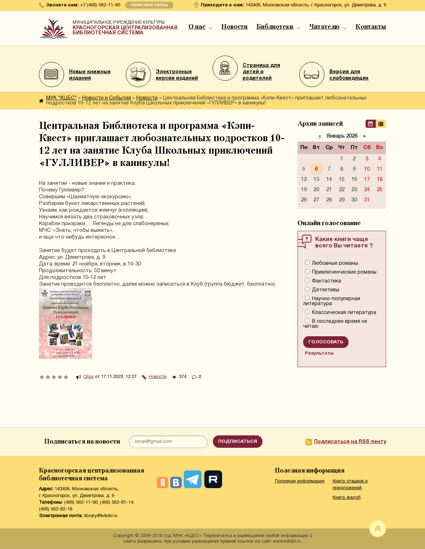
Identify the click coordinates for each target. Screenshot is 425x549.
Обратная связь (149, 5)
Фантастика (326, 281)
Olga (88, 377)
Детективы (325, 290)
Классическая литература (343, 312)
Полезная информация (299, 481)
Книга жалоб (347, 498)
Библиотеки (278, 27)
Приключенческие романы (343, 272)
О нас (200, 27)
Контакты (371, 27)
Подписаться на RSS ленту (350, 442)
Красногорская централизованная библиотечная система (126, 26)
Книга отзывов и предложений (350, 484)
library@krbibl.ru (101, 516)
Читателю (328, 27)
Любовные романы (334, 263)
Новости (234, 27)
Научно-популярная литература (331, 301)
